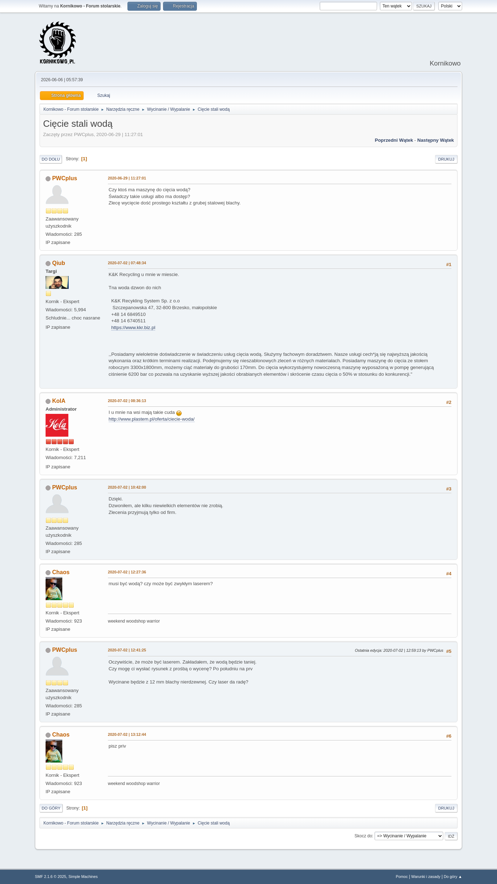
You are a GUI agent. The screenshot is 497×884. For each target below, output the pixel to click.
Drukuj (446, 159)
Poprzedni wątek (394, 140)
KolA (58, 401)
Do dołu (51, 159)
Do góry (51, 808)
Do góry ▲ (453, 876)
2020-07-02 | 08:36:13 (127, 401)
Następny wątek (435, 140)
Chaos (60, 572)
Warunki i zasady (425, 876)
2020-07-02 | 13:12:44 (127, 734)
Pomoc (402, 876)
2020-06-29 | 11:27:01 (127, 178)
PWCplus (64, 178)
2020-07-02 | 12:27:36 (127, 572)
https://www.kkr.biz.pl (133, 327)
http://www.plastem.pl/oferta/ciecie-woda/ (152, 419)
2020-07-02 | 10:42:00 (127, 487)
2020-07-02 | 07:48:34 (127, 263)
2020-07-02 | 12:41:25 (127, 650)
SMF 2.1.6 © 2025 (50, 876)
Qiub (58, 263)
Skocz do (363, 835)
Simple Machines (83, 876)
